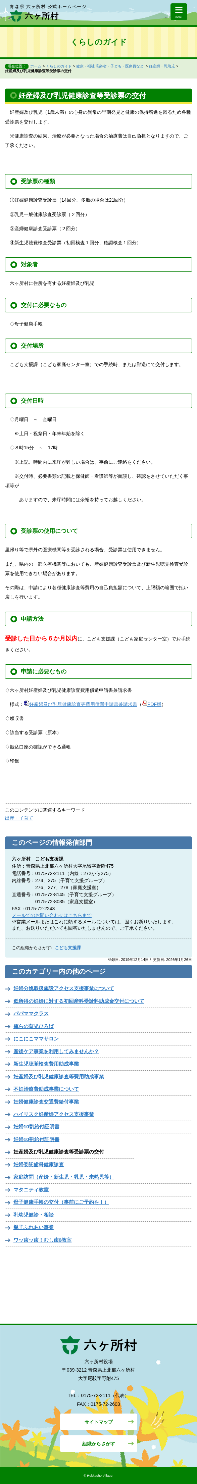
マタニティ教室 (31, 1189)
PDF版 (151, 704)
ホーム (35, 66)
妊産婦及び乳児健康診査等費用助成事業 (58, 1076)
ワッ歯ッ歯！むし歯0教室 (42, 1240)
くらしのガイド (59, 66)
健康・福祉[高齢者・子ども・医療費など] (110, 66)
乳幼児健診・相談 (33, 1215)
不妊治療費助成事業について (46, 1089)
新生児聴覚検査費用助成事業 (46, 1064)
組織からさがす (98, 1443)
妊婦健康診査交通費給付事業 (46, 1102)
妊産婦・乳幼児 (162, 66)
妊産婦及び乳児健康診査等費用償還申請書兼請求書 (80, 704)
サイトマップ (99, 1422)
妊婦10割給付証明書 (36, 1126)
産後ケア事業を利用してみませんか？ (56, 1051)
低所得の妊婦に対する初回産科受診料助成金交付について (78, 1001)
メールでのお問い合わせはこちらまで (52, 915)
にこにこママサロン (36, 1038)
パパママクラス (31, 1013)
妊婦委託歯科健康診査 (38, 1164)
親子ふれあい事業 (33, 1227)
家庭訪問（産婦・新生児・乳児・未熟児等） (63, 1177)
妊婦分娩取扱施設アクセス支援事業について (63, 988)
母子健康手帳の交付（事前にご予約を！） (61, 1202)
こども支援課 (68, 947)
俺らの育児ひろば (33, 1026)
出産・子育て (19, 818)
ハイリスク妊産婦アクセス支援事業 (53, 1114)
